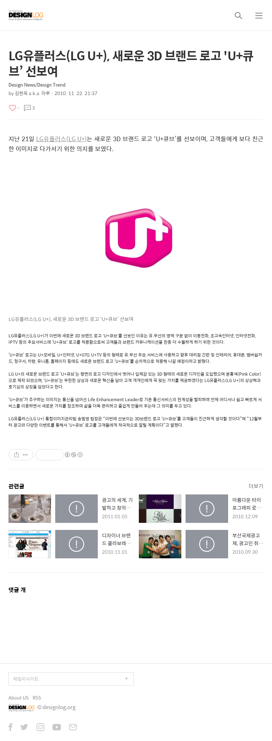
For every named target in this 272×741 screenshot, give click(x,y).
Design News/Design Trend (37, 84)
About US (18, 697)
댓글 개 (17, 589)
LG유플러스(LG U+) (61, 138)
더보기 (256, 486)
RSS (37, 697)
